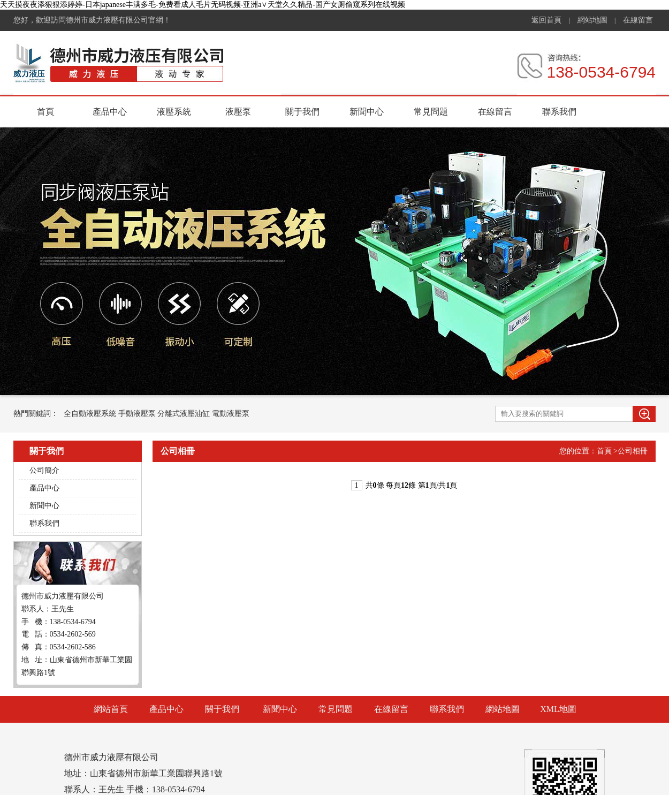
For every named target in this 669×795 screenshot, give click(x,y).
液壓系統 (174, 111)
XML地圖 (558, 709)
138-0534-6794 (601, 72)
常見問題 (431, 111)
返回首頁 (546, 20)
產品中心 (110, 111)
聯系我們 (559, 111)
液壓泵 (238, 111)
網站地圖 (592, 20)
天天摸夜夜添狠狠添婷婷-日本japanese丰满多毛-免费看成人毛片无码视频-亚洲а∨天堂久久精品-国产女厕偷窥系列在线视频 (202, 5)
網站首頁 (111, 709)
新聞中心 (366, 111)
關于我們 (302, 111)
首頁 (45, 111)
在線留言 (638, 20)
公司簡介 (44, 470)
